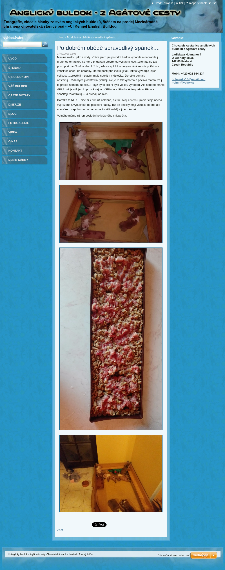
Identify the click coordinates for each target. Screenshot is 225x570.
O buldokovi (18, 77)
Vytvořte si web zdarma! (173, 555)
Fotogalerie (18, 123)
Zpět (60, 530)
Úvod (61, 37)
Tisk (181, 3)
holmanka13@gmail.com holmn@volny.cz (188, 80)
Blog (12, 113)
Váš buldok (17, 86)
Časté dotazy (19, 95)
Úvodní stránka (164, 3)
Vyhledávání (13, 38)
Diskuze (14, 104)
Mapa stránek (198, 3)
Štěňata (15, 67)
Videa (12, 132)
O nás (13, 141)
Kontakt (15, 150)
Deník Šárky (18, 159)
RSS (214, 3)
